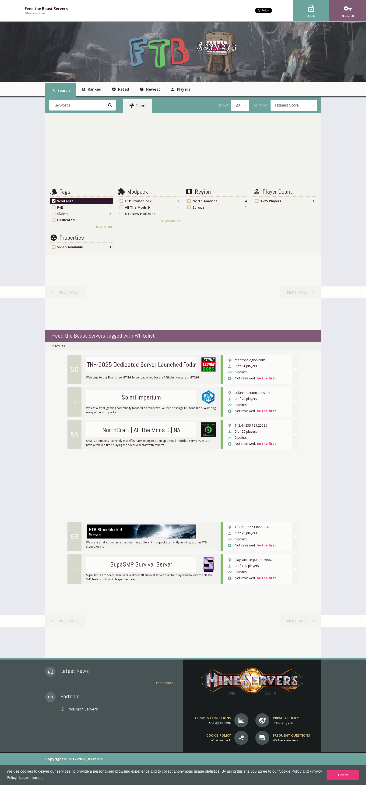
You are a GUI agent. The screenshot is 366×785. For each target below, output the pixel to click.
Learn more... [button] (30, 778)
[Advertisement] (183, 150)
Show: (223, 105)
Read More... (166, 683)
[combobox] (240, 105)
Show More (103, 227)
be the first (266, 378)
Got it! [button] (343, 775)
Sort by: (261, 105)
